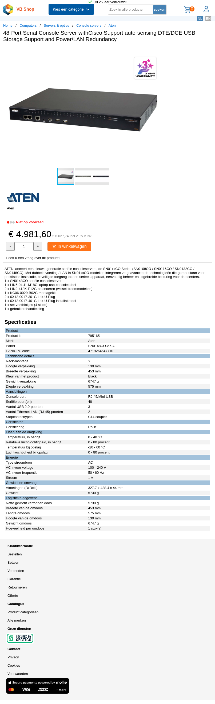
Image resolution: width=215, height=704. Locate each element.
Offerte (12, 596)
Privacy (13, 657)
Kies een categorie (71, 9)
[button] (158, 52)
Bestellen (14, 554)
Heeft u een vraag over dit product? (33, 258)
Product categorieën (22, 612)
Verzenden (15, 571)
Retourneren (17, 587)
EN (208, 19)
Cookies (13, 665)
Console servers (88, 25)
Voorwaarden (17, 674)
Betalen (13, 562)
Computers (28, 25)
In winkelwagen (69, 246)
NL (200, 19)
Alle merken (16, 620)
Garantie (14, 579)
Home (8, 25)
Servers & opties (56, 25)
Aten (112, 25)
